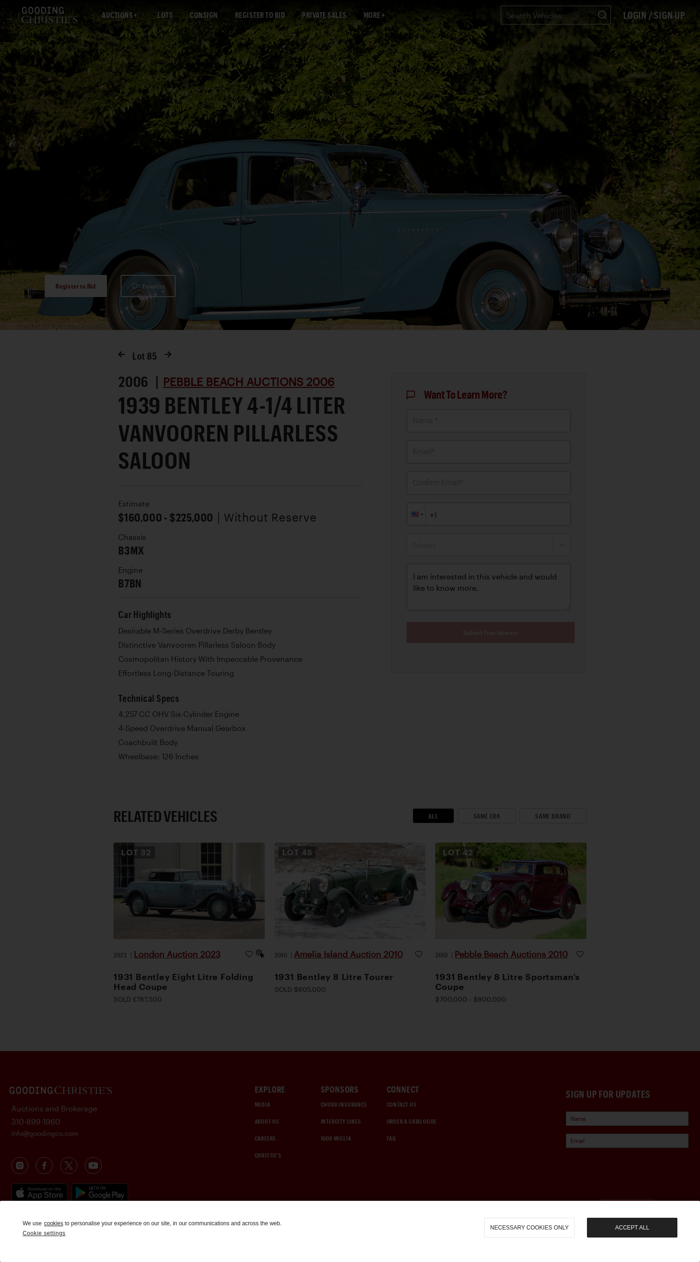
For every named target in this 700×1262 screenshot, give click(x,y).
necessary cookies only (529, 1227)
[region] (350, 1231)
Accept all (632, 1227)
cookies (53, 1223)
